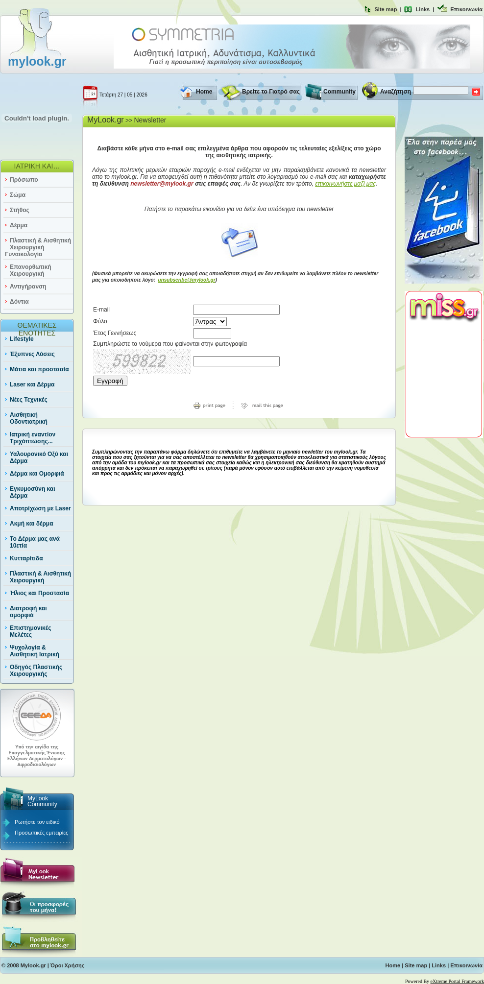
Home (204, 91)
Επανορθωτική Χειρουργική (30, 270)
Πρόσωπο (24, 179)
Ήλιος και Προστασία (39, 593)
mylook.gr (37, 61)
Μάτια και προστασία (39, 369)
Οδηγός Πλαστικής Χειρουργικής (36, 670)
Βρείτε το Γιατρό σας (271, 91)
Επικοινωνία (466, 9)
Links (422, 9)
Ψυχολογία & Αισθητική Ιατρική (34, 651)
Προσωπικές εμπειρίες (41, 833)
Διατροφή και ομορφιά (28, 612)
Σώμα (17, 195)
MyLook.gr (105, 120)
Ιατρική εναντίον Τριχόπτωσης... (32, 438)
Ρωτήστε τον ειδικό (37, 822)
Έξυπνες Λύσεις (32, 354)
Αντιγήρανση (28, 286)
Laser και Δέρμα (32, 384)
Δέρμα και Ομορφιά (37, 473)
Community (339, 91)
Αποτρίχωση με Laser (40, 508)
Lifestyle (22, 339)
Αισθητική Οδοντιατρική (29, 418)
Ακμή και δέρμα (31, 523)
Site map (386, 9)
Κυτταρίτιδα (26, 558)
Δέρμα (18, 225)
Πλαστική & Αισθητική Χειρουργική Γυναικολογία (38, 247)
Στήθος (19, 210)
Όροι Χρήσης (67, 965)
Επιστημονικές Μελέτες (30, 631)
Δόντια (19, 301)
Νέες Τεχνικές (29, 399)
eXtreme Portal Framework (457, 981)
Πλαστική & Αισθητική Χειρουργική (40, 577)
